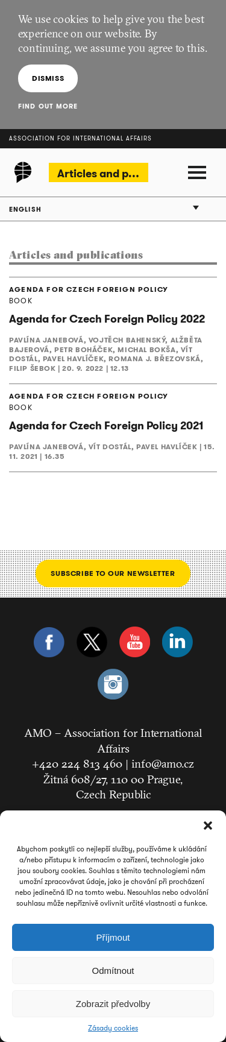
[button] (208, 825)
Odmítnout (113, 970)
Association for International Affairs (80, 138)
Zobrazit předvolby (113, 1004)
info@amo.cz (162, 763)
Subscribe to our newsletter (113, 573)
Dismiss (48, 78)
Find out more (48, 106)
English (25, 209)
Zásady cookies (113, 1028)
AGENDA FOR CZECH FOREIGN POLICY (88, 289)
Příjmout (113, 937)
